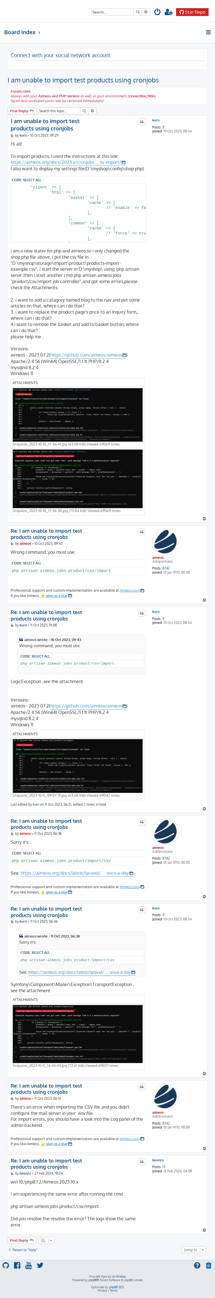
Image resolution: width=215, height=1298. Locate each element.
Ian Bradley (119, 1276)
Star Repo (192, 12)
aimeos (158, 557)
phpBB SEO (116, 1287)
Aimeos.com (130, 590)
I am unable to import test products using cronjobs (83, 79)
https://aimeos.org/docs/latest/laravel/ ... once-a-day (75, 873)
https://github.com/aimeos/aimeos (86, 355)
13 (163, 1167)
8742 (166, 568)
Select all (32, 180)
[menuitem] (157, 12)
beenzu (158, 1160)
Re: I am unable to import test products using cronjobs (46, 534)
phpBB (92, 1280)
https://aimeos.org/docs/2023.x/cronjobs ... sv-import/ (66, 162)
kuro (156, 120)
